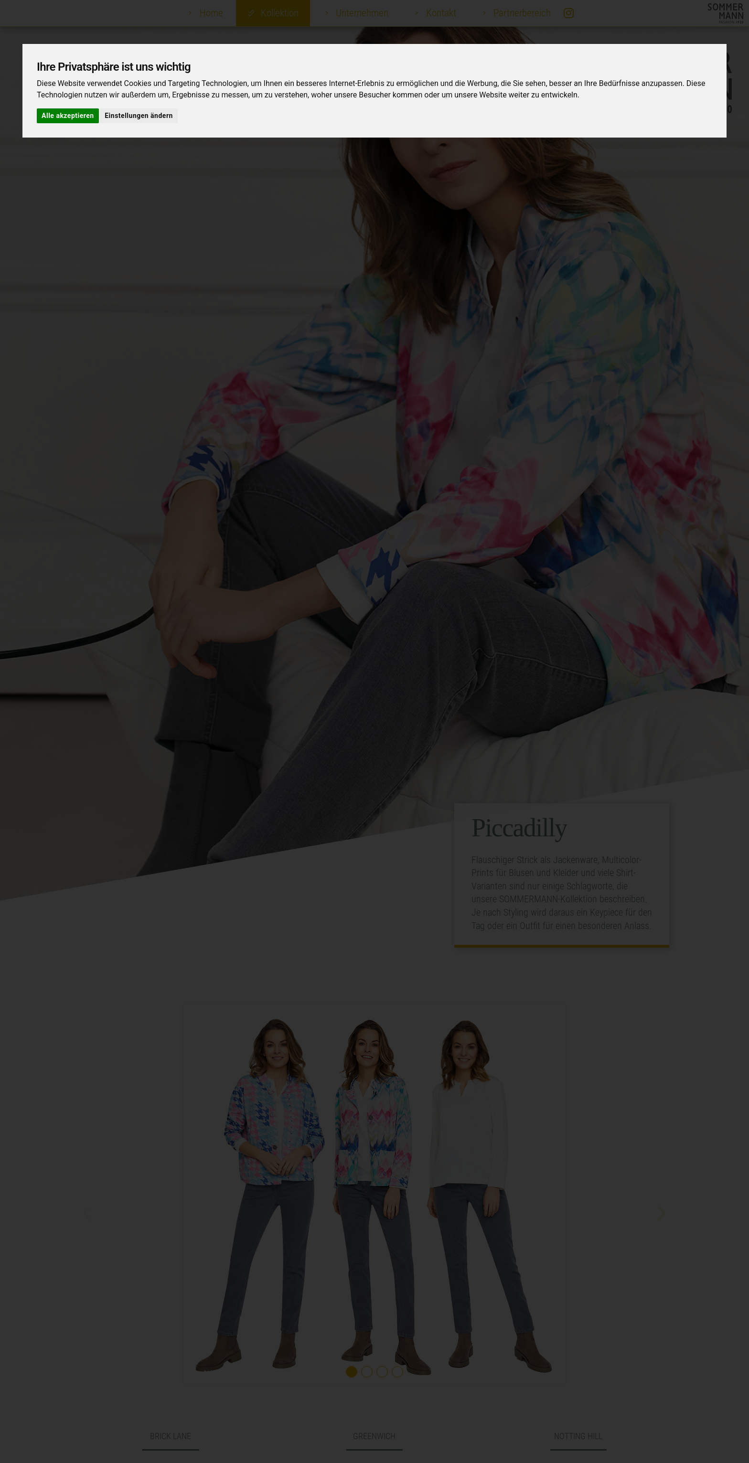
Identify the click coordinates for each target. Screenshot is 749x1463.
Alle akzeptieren (68, 115)
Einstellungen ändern (139, 115)
